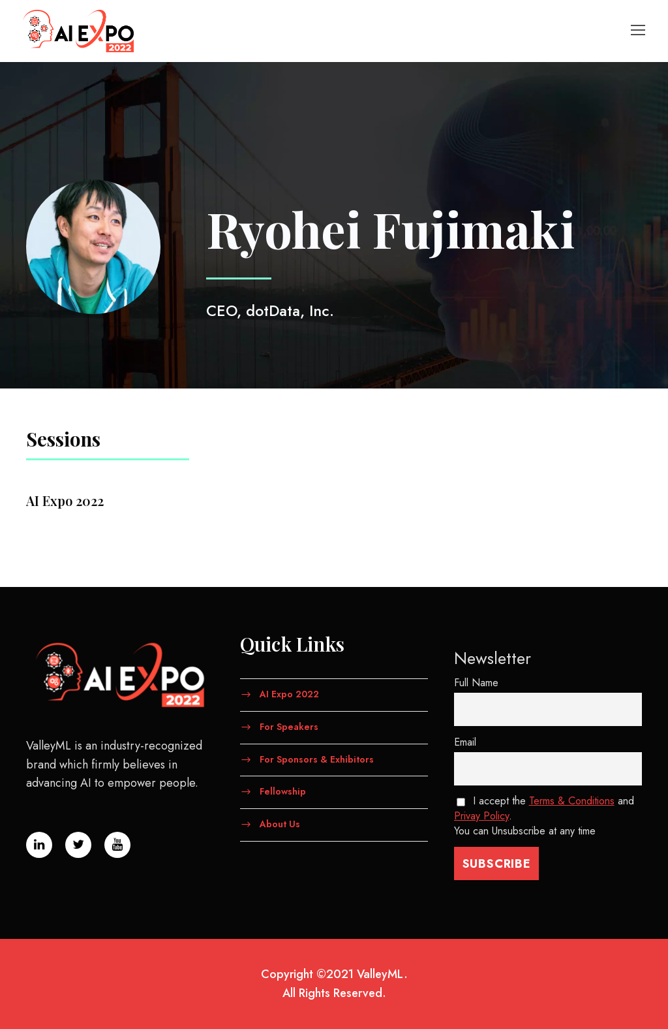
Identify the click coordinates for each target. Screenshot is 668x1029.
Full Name (476, 682)
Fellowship (283, 791)
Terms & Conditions (572, 800)
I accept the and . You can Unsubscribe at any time (544, 815)
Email (465, 742)
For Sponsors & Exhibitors (317, 758)
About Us (280, 824)
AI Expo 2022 (289, 694)
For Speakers (289, 726)
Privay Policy (481, 815)
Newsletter (492, 658)
